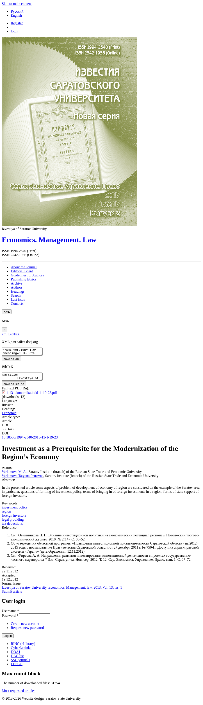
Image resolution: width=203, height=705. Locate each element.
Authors (17, 287)
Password (10, 618)
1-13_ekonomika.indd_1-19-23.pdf (31, 395)
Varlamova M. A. (14, 474)
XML (7, 311)
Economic (9, 416)
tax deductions (12, 526)
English (16, 15)
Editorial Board (22, 271)
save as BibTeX (14, 386)
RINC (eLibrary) (23, 646)
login (14, 31)
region (6, 514)
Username (10, 613)
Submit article (12, 594)
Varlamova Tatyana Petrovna (22, 478)
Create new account (25, 626)
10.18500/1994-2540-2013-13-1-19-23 (30, 440)
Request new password (27, 630)
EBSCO (17, 667)
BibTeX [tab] (14, 334)
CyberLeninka (21, 650)
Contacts (17, 303)
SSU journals (20, 662)
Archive (17, 283)
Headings (17, 291)
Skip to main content (17, 4)
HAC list (17, 658)
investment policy (14, 510)
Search (16, 295)
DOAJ (15, 654)
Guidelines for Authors (27, 275)
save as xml (11, 360)
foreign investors (14, 518)
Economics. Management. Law (49, 240)
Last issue (18, 299)
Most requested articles (18, 693)
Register (17, 23)
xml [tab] (4, 334)
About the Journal (24, 267)
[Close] (4, 330)
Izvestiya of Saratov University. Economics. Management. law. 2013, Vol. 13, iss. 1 (62, 590)
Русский (17, 11)
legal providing (13, 522)
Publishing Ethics (23, 279)
